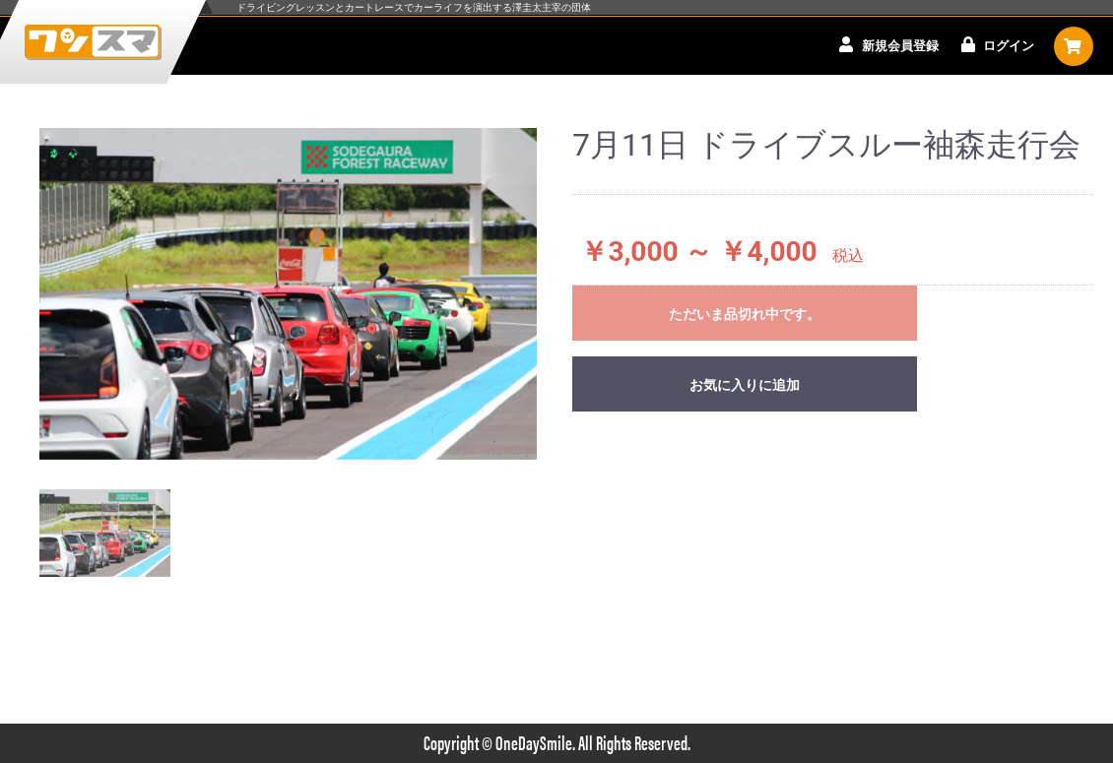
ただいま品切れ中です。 (744, 314)
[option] (288, 294)
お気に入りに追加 (744, 385)
